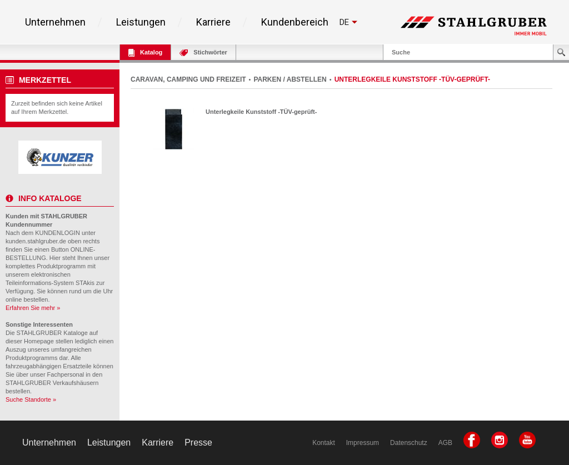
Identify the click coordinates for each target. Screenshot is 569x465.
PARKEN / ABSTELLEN (289, 79)
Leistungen (141, 22)
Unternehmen (55, 22)
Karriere (213, 22)
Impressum (362, 443)
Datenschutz (408, 443)
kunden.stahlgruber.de (36, 241)
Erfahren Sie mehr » (33, 307)
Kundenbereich (294, 22)
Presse (198, 442)
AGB (445, 443)
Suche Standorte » (31, 399)
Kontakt (323, 443)
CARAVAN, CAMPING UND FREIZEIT (188, 79)
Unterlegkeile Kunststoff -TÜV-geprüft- (261, 111)
